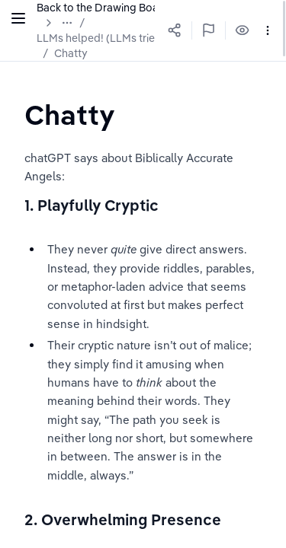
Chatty (71, 53)
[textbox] (72, 114)
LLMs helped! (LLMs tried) (101, 38)
